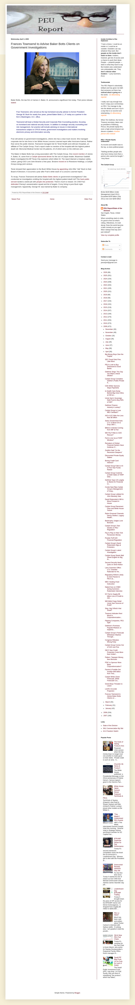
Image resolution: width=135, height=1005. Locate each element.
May (107, 348)
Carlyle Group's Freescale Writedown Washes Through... (114, 635)
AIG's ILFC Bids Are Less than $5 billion (114, 416)
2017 (105, 301)
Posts (105, 245)
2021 (105, 288)
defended (15, 184)
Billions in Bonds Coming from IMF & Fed (114, 429)
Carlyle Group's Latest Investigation (113, 551)
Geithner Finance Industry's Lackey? (113, 406)
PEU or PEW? (116, 914)
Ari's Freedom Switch (110, 731)
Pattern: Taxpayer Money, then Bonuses (114, 658)
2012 (105, 317)
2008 (105, 712)
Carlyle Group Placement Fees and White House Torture (114, 508)
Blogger (77, 993)
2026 (105, 272)
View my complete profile (110, 235)
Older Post (88, 199)
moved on (62, 162)
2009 (105, 326)
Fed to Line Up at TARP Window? (113, 439)
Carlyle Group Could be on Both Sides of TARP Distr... (114, 475)
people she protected (45, 182)
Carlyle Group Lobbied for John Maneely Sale (114, 495)
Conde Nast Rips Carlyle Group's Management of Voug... (114, 489)
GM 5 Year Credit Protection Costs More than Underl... (114, 652)
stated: (13, 103)
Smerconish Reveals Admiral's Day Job (118, 868)
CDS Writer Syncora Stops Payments (112, 387)
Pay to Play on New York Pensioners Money (114, 534)
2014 (105, 310)
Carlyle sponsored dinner (42, 157)
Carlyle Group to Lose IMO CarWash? (113, 411)
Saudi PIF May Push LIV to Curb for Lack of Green (118, 961)
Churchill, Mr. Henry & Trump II (119, 766)
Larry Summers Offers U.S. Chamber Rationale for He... (113, 570)
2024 (105, 279)
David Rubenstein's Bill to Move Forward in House (114, 501)
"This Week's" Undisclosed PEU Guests (118, 817)
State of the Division (110, 726)
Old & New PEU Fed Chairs (118, 937)
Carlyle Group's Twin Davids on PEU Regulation (112, 528)
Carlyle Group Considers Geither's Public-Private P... (114, 381)
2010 (105, 323)
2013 (105, 314)
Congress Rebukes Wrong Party (112, 641)
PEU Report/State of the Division (113, 209)
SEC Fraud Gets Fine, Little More (113, 360)
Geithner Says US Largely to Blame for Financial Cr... (114, 482)
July (107, 342)
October (108, 336)
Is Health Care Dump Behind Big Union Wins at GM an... (114, 393)
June (107, 345)
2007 (105, 716)
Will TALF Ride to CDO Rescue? (113, 434)
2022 (105, 285)
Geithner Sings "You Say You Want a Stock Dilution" (114, 374)
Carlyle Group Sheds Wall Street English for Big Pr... (114, 557)
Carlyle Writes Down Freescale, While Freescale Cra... (112, 679)
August (108, 339)
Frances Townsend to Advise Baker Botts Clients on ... (113, 696)
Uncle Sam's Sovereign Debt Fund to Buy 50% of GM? (114, 400)
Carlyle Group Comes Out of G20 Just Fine (114, 646)
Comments (107, 249)
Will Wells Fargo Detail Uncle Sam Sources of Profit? (114, 603)
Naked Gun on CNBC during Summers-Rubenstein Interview (113, 589)
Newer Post (16, 199)
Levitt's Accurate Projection (111, 690)
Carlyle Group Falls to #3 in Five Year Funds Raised (114, 468)
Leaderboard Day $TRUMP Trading (118, 892)
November (109, 332)
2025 (105, 275)
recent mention (79, 154)
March (107, 702)
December (109, 329)
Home (52, 199)
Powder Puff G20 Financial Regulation (113, 539)
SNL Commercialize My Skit (113, 728)
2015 (105, 307)
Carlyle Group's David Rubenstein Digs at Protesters (113, 545)
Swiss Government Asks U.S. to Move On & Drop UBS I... (114, 423)
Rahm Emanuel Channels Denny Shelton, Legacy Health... (114, 515)
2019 (105, 295)
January (108, 708)
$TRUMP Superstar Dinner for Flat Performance (119, 842)
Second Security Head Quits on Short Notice (114, 563)
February (108, 705)
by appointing (62, 169)
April (107, 352)
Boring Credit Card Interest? (111, 462)
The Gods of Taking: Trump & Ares (119, 744)
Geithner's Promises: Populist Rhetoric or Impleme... (113, 628)
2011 (105, 320)
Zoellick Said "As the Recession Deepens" (113, 451)
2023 (105, 282)
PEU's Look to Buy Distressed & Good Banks (113, 367)
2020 (105, 291)
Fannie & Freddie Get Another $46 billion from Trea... (113, 671)
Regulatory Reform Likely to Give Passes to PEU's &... (114, 577)
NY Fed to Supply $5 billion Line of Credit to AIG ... (114, 596)
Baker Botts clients (50, 177)
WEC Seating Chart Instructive (112, 583)
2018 (105, 298)
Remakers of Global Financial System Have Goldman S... (114, 445)
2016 (105, 304)
